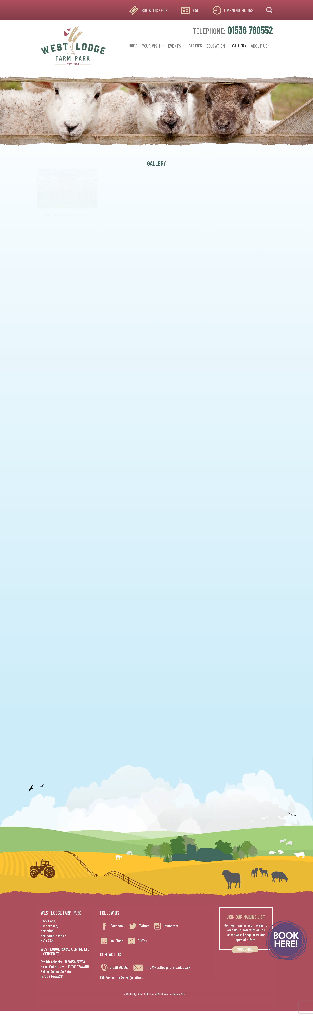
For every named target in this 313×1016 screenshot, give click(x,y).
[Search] (269, 10)
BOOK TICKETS (154, 10)
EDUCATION (217, 46)
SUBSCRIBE (245, 949)
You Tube (111, 940)
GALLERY (239, 45)
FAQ (196, 10)
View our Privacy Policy (175, 994)
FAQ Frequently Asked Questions (121, 977)
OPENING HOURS (239, 10)
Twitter (138, 925)
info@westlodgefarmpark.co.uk (161, 967)
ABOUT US (260, 46)
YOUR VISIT (153, 46)
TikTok (137, 940)
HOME (133, 45)
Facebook (112, 925)
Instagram (165, 925)
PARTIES (195, 45)
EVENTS (176, 46)
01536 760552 (119, 967)
